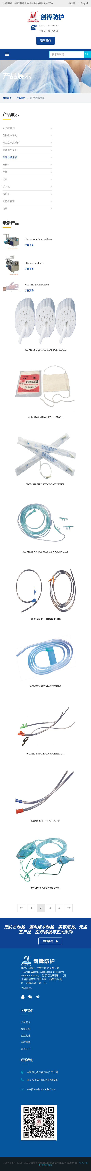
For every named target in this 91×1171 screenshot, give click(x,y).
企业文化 (26, 1035)
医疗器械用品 (10, 157)
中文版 (72, 3)
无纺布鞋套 (9, 201)
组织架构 (26, 1042)
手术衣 (6, 186)
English (84, 3)
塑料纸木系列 (10, 135)
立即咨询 (50, 941)
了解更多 (29, 245)
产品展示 (20, 98)
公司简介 (26, 1022)
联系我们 (45, 40)
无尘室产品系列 (11, 142)
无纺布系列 (9, 128)
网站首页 (7, 98)
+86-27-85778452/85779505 (42, 1080)
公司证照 (26, 1029)
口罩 (5, 208)
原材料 (6, 164)
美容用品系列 (10, 150)
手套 (5, 172)
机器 (5, 179)
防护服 (6, 194)
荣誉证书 (26, 1049)
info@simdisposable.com (41, 1089)
